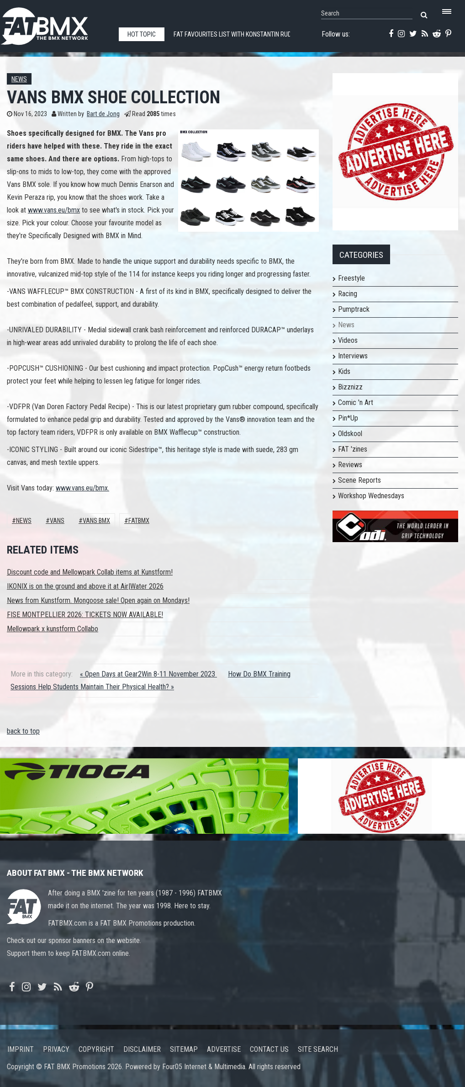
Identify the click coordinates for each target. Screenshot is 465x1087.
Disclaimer (142, 1049)
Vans (57, 521)
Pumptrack (354, 309)
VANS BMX (96, 521)
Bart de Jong (103, 114)
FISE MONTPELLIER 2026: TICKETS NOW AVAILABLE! (85, 614)
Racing (347, 293)
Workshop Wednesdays (371, 495)
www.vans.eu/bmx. (82, 488)
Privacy (56, 1049)
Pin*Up (348, 418)
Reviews (350, 464)
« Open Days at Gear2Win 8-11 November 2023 (148, 674)
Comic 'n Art (355, 402)
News (19, 79)
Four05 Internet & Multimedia (203, 1066)
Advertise (224, 1049)
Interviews (353, 356)
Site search (318, 1049)
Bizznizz (350, 387)
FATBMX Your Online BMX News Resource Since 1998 (55, 23)
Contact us (269, 1049)
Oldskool (350, 433)
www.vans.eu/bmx (54, 210)
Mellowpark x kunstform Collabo (52, 628)
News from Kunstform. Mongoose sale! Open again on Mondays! (98, 600)
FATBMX (138, 521)
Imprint (20, 1049)
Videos (348, 340)
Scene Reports (359, 480)
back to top (23, 731)
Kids (344, 371)
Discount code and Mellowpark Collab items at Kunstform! (90, 572)
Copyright (96, 1049)
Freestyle (351, 278)
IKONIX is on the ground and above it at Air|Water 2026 (85, 586)
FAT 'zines (352, 449)
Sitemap (184, 1049)
